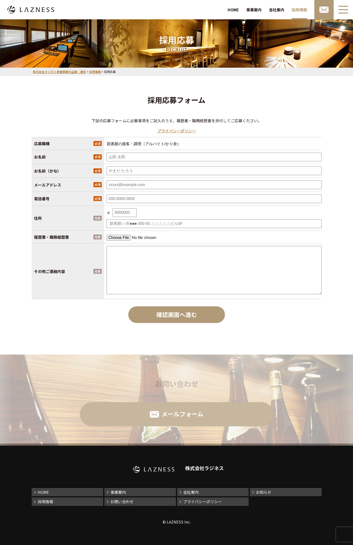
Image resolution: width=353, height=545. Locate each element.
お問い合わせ (122, 501)
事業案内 (254, 10)
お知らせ (263, 492)
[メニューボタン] (343, 9)
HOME (233, 10)
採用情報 (299, 10)
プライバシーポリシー (176, 131)
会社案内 (276, 10)
